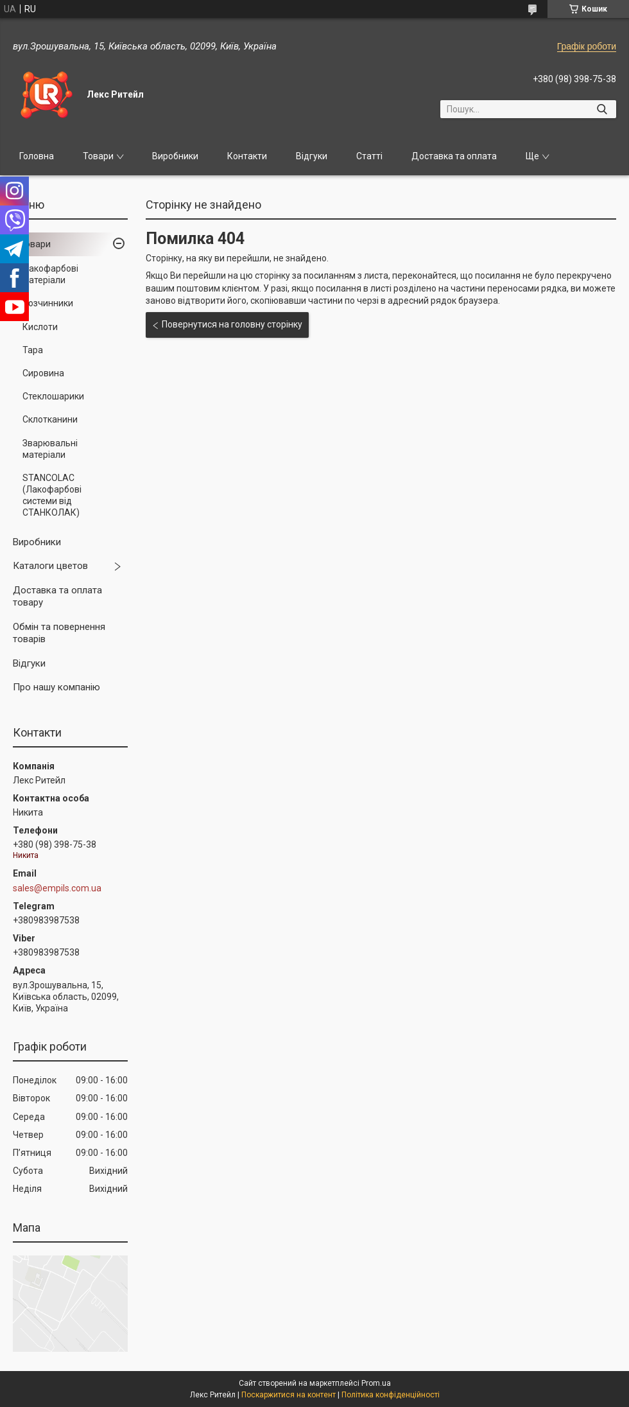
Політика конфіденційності (390, 1394)
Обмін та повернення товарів (59, 633)
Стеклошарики (53, 396)
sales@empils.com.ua (57, 888)
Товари (98, 156)
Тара (32, 350)
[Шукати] (601, 109)
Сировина (43, 373)
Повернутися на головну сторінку (232, 324)
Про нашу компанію (56, 687)
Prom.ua (376, 1383)
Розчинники (47, 303)
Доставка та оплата (454, 156)
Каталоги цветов (50, 566)
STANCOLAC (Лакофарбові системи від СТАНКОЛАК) (52, 495)
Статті (369, 156)
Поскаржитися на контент (288, 1394)
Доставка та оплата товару (57, 596)
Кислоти (40, 327)
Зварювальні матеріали (50, 449)
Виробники (175, 156)
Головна (36, 156)
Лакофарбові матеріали (50, 274)
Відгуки (311, 156)
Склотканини (50, 419)
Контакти (247, 156)
